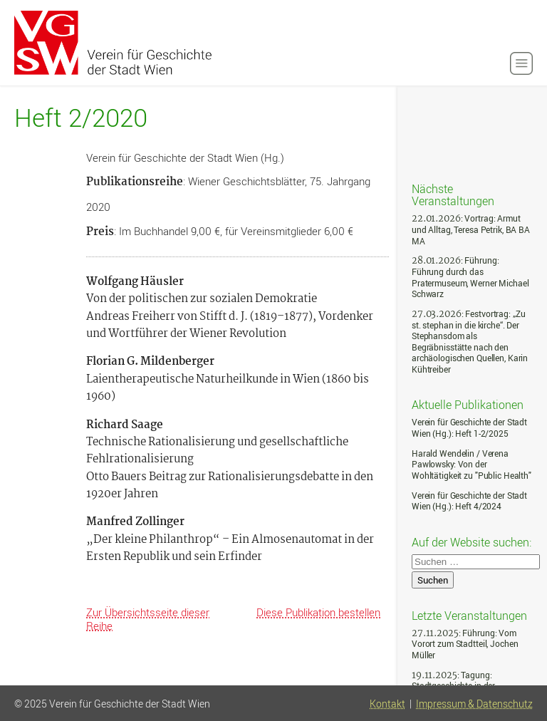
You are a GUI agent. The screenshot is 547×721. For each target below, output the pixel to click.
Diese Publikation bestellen (318, 612)
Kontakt (387, 703)
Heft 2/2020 (80, 118)
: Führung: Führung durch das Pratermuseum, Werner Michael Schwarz (470, 277)
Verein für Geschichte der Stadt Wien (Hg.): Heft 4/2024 (469, 501)
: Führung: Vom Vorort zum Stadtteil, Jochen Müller (465, 644)
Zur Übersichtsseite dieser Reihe (147, 618)
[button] (521, 63)
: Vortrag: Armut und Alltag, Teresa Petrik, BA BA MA (471, 229)
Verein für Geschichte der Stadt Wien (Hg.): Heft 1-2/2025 (469, 428)
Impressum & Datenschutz (474, 703)
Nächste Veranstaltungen (453, 194)
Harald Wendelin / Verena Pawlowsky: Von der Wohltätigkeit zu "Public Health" (471, 464)
